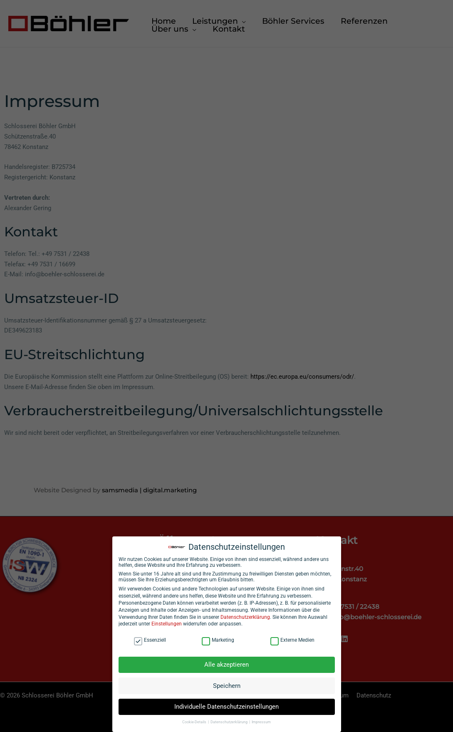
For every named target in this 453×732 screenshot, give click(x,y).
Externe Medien (292, 642)
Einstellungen (166, 626)
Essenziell (150, 642)
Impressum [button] (261, 724)
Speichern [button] (226, 687)
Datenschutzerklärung (245, 619)
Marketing (218, 642)
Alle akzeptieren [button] (226, 666)
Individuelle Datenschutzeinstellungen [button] (226, 708)
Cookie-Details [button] (194, 724)
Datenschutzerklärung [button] (229, 724)
